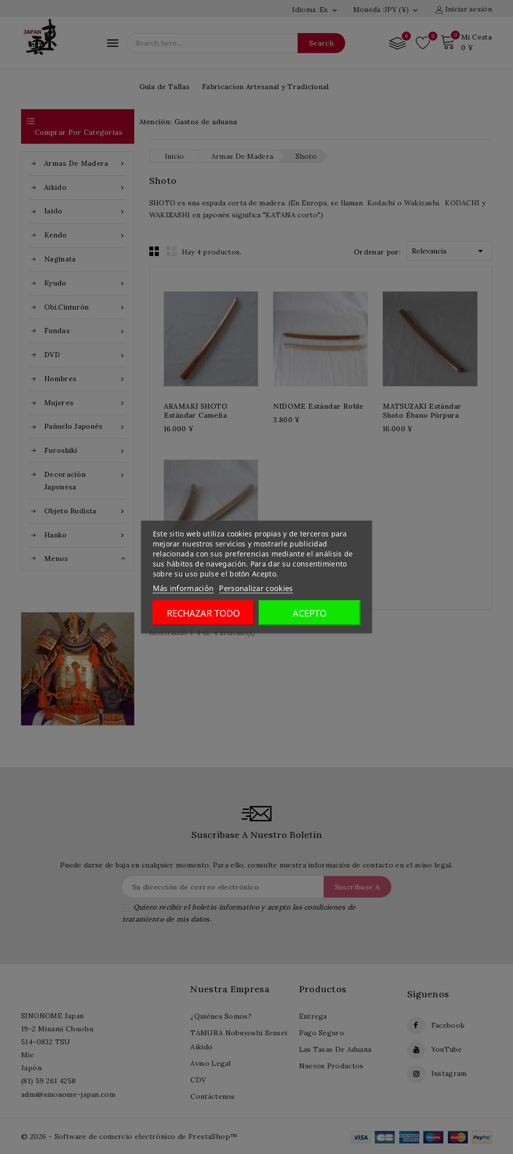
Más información (183, 588)
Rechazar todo (203, 613)
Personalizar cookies (256, 588)
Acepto (310, 613)
